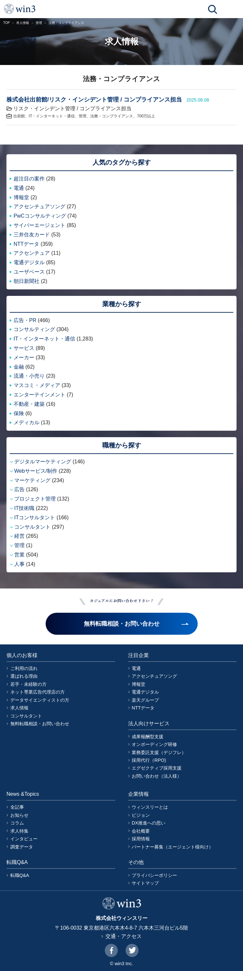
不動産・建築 (29, 404)
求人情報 (22, 23)
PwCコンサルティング (40, 216)
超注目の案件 (29, 178)
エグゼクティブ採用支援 (157, 768)
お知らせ (19, 815)
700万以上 (146, 116)
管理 (39, 23)
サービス (24, 348)
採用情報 (141, 838)
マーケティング (32, 480)
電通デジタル (29, 262)
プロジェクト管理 (35, 499)
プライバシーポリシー (154, 875)
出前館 (19, 116)
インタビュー (24, 838)
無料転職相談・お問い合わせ (39, 723)
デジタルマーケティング (42, 461)
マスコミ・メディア (37, 385)
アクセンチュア (32, 253)
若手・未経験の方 (28, 684)
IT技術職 (24, 508)
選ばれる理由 (24, 676)
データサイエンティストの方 (39, 700)
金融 (19, 367)
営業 (19, 554)
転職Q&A (19, 875)
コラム (17, 822)
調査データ (21, 846)
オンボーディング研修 (154, 744)
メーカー (24, 357)
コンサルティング (34, 329)
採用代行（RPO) (149, 760)
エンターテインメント (39, 394)
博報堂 (21, 197)
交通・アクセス (123, 936)
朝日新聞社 (26, 281)
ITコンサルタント (34, 517)
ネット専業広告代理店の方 (37, 692)
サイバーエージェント (39, 225)
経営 (19, 536)
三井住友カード (32, 234)
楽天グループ (145, 700)
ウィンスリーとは (150, 807)
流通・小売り (29, 376)
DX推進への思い (148, 822)
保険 (19, 413)
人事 (19, 564)
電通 (19, 188)
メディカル (26, 422)
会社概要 (141, 831)
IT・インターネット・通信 (52, 116)
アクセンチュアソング (39, 206)
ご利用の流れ (24, 668)
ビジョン (141, 815)
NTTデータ (26, 244)
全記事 (17, 807)
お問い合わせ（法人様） (157, 776)
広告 (19, 489)
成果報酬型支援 (147, 736)
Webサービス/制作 (35, 471)
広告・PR (25, 320)
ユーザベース (29, 272)
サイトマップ (145, 883)
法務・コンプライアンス (111, 116)
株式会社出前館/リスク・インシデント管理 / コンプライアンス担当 (94, 99)
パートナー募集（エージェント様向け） (172, 846)
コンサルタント (32, 527)
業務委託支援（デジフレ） (159, 752)
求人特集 (19, 831)
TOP (6, 23)
